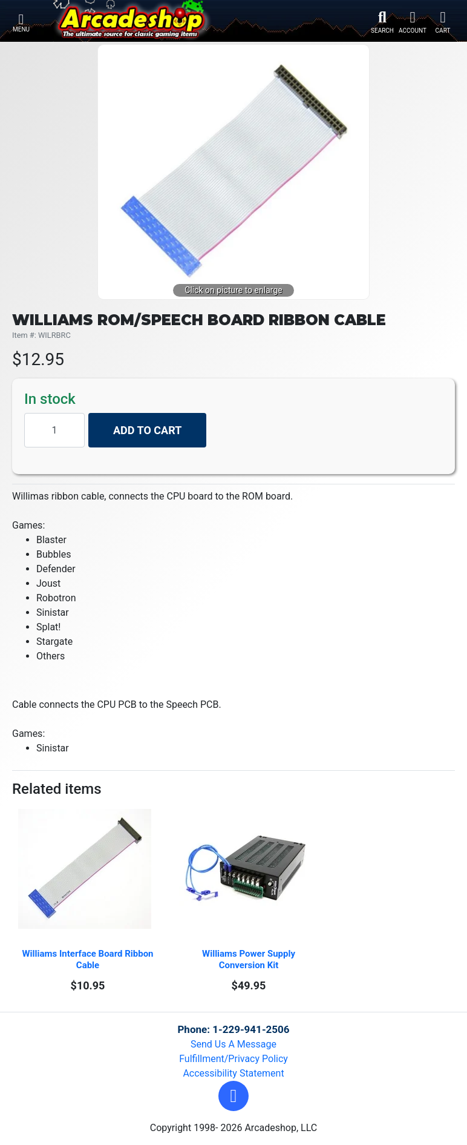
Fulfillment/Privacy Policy (233, 1058)
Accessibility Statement (233, 1073)
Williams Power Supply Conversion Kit (250, 959)
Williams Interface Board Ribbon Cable (88, 959)
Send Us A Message (233, 1044)
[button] (233, 1096)
